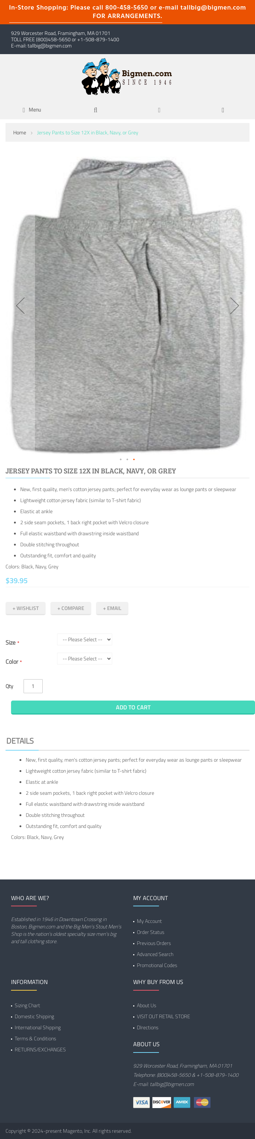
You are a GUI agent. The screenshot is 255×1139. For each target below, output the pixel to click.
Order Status (150, 932)
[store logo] (128, 76)
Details (19, 741)
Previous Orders (154, 943)
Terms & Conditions (35, 1038)
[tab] (127, 742)
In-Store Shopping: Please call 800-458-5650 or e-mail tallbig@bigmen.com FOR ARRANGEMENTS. (127, 12)
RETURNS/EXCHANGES (40, 1049)
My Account (149, 921)
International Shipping (38, 1027)
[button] (20, 305)
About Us (146, 1005)
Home (19, 132)
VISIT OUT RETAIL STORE (163, 1016)
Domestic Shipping (34, 1016)
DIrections (147, 1027)
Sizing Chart (27, 1005)
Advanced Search (155, 954)
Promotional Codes (157, 965)
